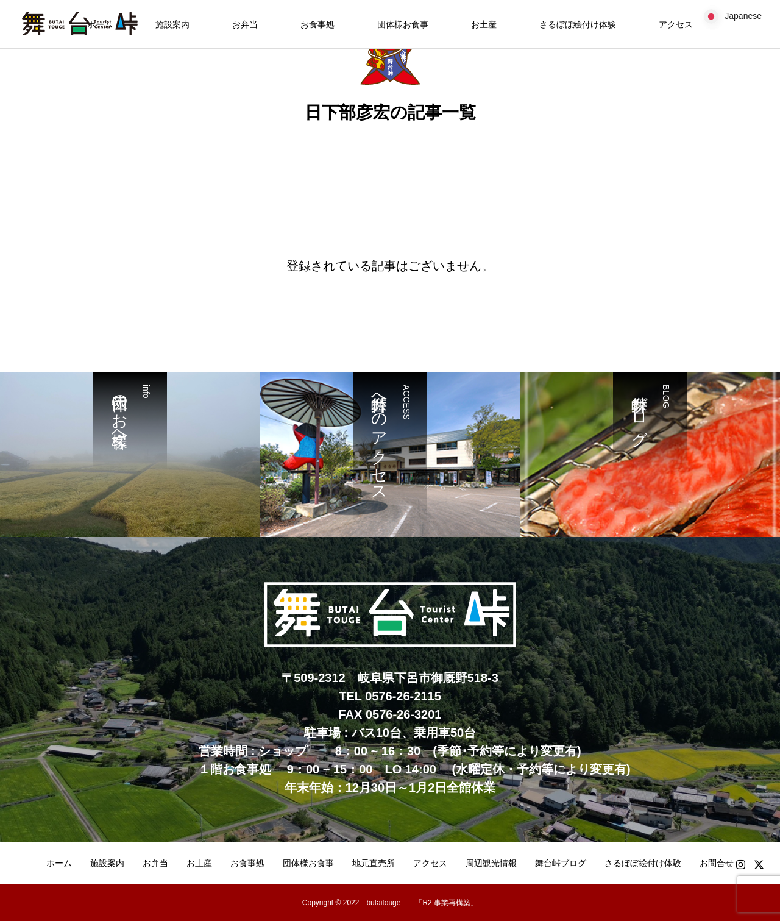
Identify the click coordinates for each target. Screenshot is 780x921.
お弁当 (245, 24)
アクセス (676, 24)
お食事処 (317, 24)
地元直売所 (373, 863)
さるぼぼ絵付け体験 (577, 24)
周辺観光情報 (491, 863)
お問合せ (717, 863)
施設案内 (172, 24)
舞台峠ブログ (560, 863)
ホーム (59, 863)
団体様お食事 (402, 24)
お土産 (484, 24)
